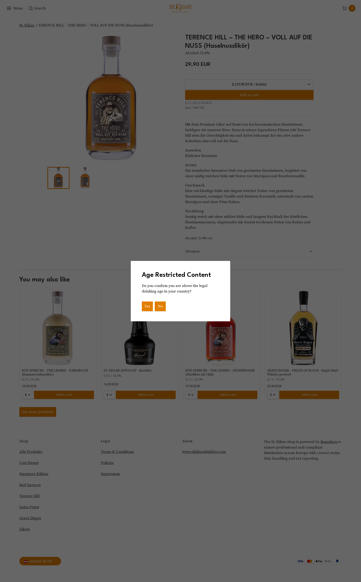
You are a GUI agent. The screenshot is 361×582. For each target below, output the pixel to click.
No (160, 306)
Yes (147, 306)
